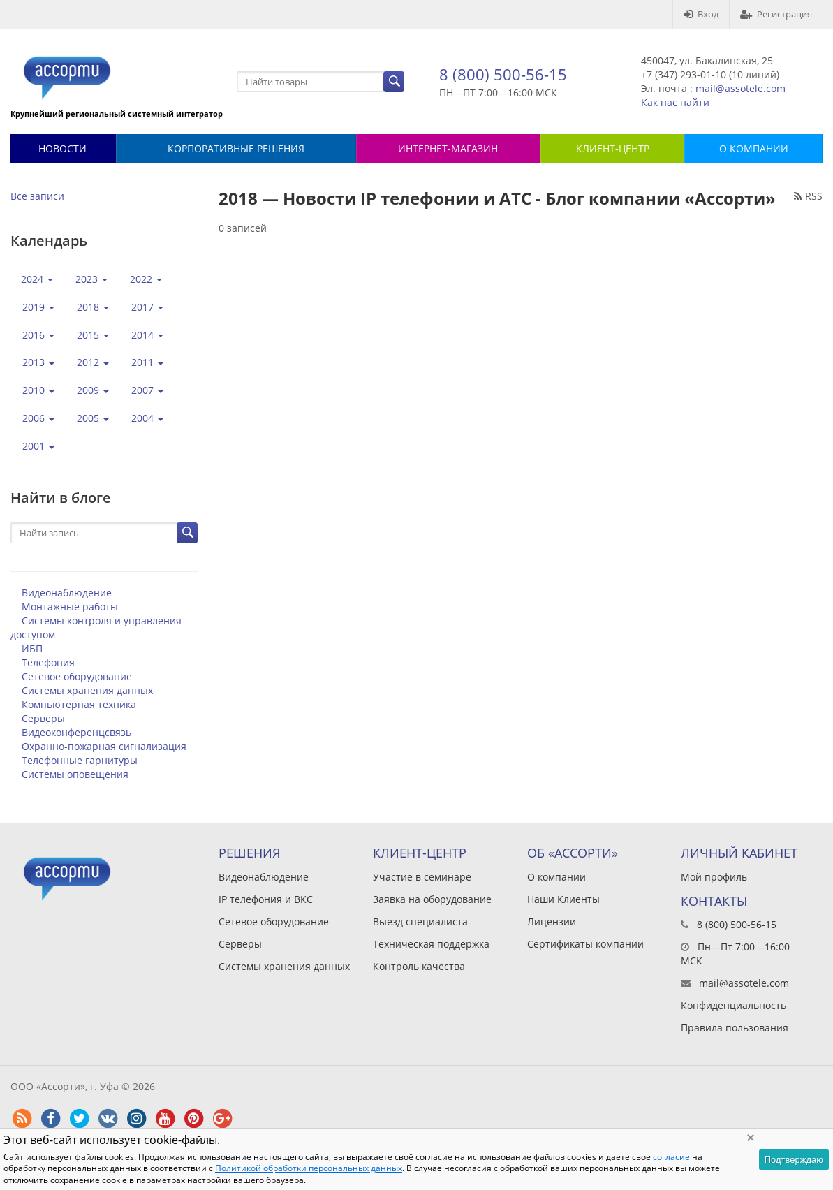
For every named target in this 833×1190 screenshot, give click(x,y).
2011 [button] (147, 362)
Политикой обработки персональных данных (308, 1168)
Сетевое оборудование (77, 676)
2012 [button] (93, 362)
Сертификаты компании (585, 943)
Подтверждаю (794, 1159)
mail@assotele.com (740, 88)
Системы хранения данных (87, 690)
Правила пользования (734, 1027)
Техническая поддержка (431, 943)
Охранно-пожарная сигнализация (104, 746)
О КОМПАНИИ (753, 148)
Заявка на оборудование (432, 899)
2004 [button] (147, 418)
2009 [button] (93, 390)
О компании (556, 876)
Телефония (48, 662)
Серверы (43, 718)
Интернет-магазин (448, 148)
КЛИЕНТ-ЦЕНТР (612, 148)
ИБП (32, 648)
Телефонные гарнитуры (80, 760)
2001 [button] (38, 446)
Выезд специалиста (420, 921)
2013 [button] (38, 362)
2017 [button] (147, 307)
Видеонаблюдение (67, 592)
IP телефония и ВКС (266, 899)
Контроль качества (419, 966)
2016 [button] (38, 334)
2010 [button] (38, 390)
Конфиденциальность (733, 1005)
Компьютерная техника (79, 704)
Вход (701, 14)
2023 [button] (91, 279)
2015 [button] (93, 334)
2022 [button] (146, 279)
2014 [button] (147, 334)
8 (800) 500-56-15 (503, 74)
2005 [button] (93, 418)
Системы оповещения (75, 774)
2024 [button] (37, 279)
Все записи (37, 196)
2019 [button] (38, 307)
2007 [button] (147, 390)
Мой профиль (714, 876)
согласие (671, 1157)
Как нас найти (675, 102)
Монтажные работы (70, 606)
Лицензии (551, 921)
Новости (62, 148)
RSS (808, 196)
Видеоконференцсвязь (76, 732)
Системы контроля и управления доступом (96, 627)
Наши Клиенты (563, 899)
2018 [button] (93, 307)
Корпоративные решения (236, 148)
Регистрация (776, 14)
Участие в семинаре (422, 876)
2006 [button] (38, 418)
